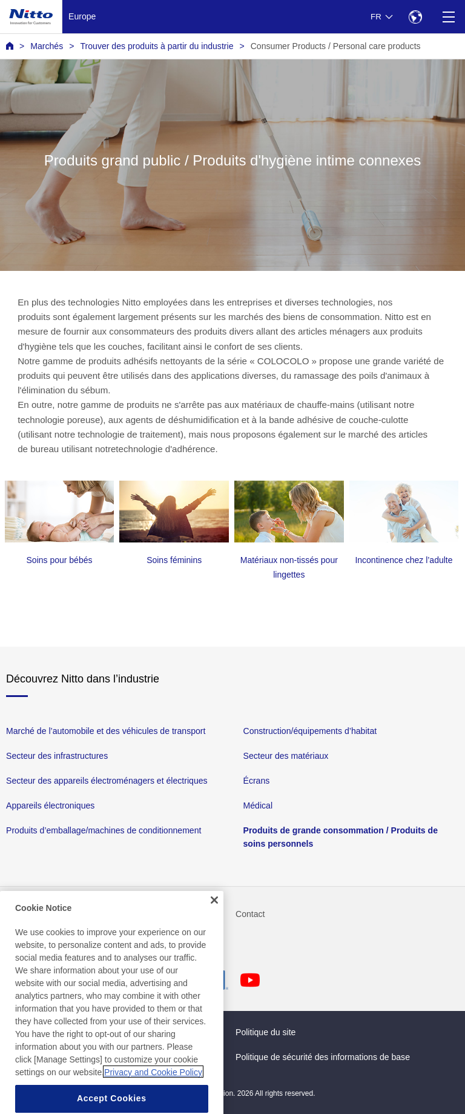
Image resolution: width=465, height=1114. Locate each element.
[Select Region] (415, 16)
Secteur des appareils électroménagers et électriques (107, 780)
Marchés (46, 46)
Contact (250, 914)
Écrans (256, 780)
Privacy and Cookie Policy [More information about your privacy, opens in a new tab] (153, 1082)
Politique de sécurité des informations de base (323, 1057)
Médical (258, 805)
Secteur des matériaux (286, 756)
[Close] (214, 910)
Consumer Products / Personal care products (336, 46)
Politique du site (265, 1032)
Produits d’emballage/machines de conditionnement (103, 830)
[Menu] (448, 16)
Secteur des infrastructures (57, 756)
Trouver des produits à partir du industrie (156, 46)
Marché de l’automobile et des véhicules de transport (105, 731)
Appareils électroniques (50, 805)
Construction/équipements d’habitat (310, 731)
